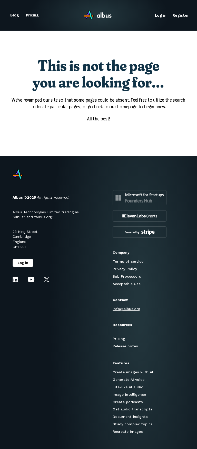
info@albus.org (126, 309)
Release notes (125, 346)
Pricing (119, 339)
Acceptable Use (127, 284)
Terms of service (128, 261)
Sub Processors (127, 276)
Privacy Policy (125, 269)
